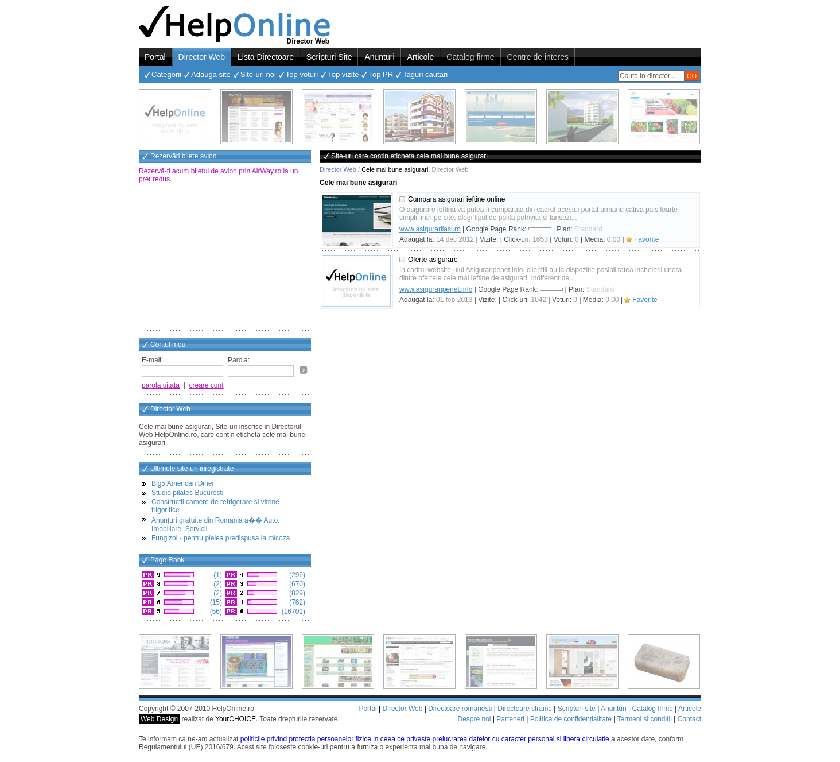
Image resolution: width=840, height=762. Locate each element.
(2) (217, 584)
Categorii (166, 74)
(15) (215, 602)
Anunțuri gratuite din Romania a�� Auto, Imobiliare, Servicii (215, 524)
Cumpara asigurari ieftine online (456, 199)
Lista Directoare (266, 56)
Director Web (201, 56)
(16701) (292, 612)
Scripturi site (577, 709)
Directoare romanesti (460, 709)
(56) (215, 612)
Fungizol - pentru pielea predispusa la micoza (220, 538)
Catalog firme (470, 56)
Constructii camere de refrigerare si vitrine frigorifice (215, 506)
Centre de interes (538, 56)
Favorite (646, 239)
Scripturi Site (329, 56)
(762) (296, 602)
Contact (689, 719)
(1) (217, 575)
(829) (296, 593)
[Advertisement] (225, 258)
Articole (420, 56)
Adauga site (211, 74)
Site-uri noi (258, 74)
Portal (155, 56)
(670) (296, 584)
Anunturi (379, 56)
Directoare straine (524, 709)
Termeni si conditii (644, 719)
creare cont (206, 385)
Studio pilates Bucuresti (187, 493)
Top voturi (302, 74)
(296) (296, 575)
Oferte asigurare (433, 260)
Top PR (380, 74)
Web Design (159, 719)
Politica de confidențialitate (571, 719)
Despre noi (474, 719)
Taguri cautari (425, 74)
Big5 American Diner (182, 483)
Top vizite (343, 74)
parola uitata (161, 385)
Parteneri (510, 719)
